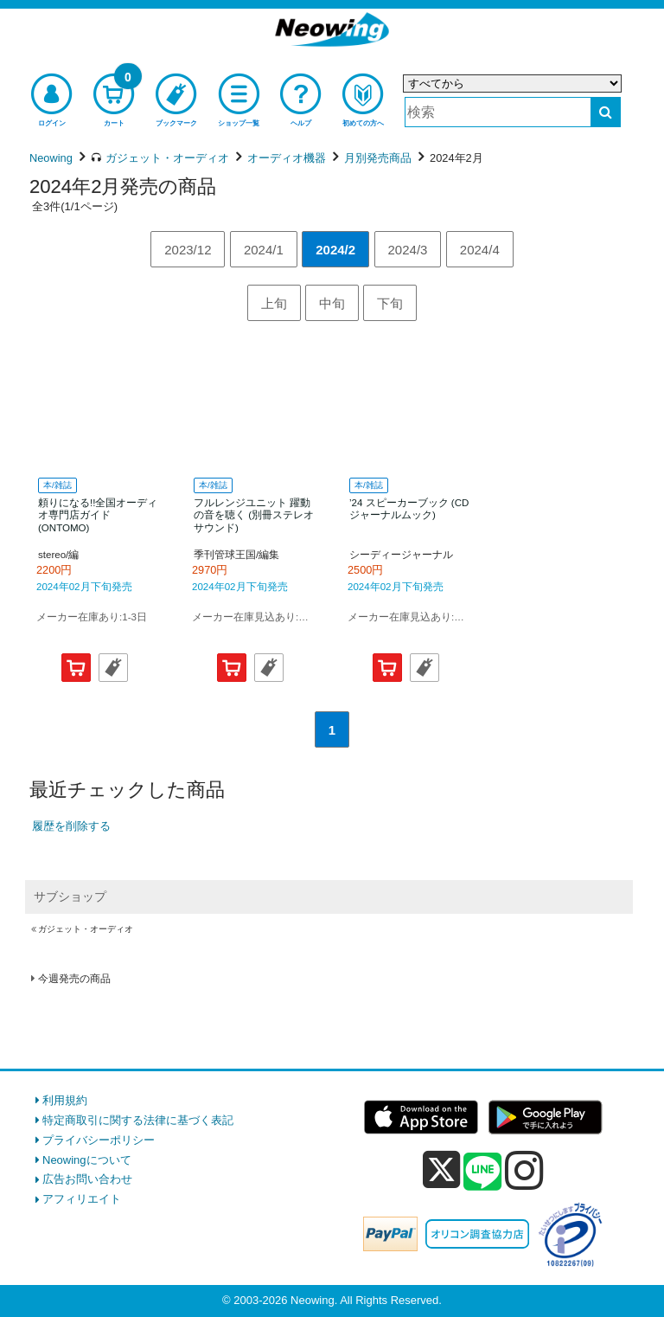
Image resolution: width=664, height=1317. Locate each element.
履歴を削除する (71, 825)
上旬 (274, 303)
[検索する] (606, 112)
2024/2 (335, 249)
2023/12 (187, 249)
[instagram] (524, 1169)
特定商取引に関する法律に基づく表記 (137, 1120)
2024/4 (480, 249)
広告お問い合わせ (87, 1178)
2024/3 (408, 249)
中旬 (332, 303)
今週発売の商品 (74, 979)
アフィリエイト (81, 1198)
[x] (441, 1170)
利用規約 (64, 1100)
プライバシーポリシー (98, 1140)
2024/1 (264, 249)
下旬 (390, 303)
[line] (482, 1172)
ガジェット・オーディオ (85, 929)
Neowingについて (86, 1159)
